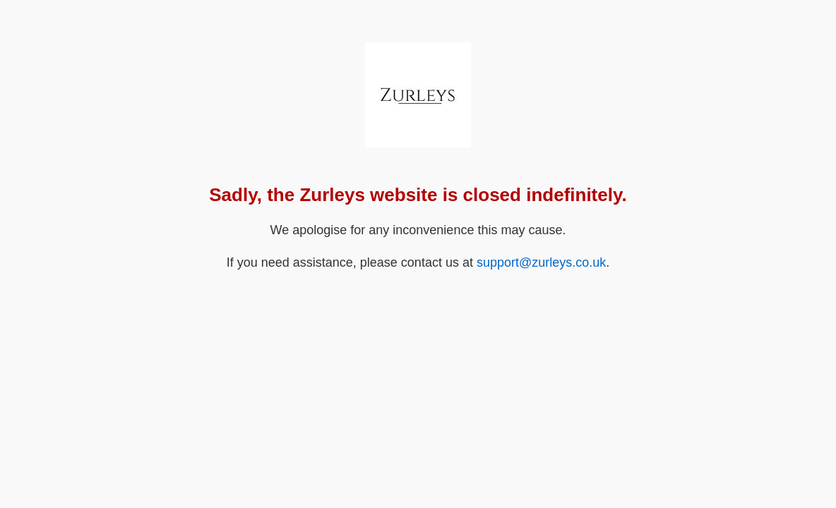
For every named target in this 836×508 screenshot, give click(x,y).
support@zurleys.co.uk (541, 262)
